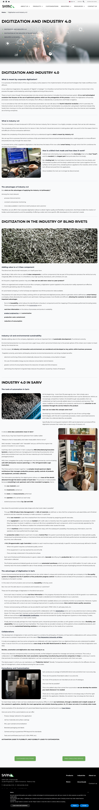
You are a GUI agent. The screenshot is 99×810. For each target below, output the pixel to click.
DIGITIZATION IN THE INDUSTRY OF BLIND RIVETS (20, 33)
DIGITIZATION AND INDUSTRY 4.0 (15, 29)
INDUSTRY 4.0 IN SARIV (12, 37)
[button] (88, 792)
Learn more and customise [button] (20, 805)
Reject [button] (75, 805)
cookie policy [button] (13, 797)
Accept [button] (84, 805)
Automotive (33, 307)
